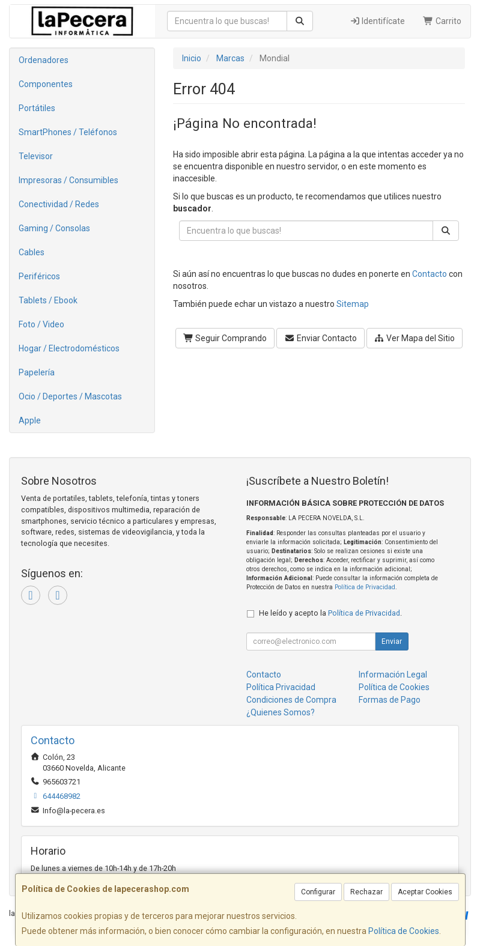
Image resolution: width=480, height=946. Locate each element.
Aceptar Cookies (425, 892)
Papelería (37, 372)
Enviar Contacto (320, 338)
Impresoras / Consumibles (68, 180)
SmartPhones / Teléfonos (68, 132)
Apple (30, 420)
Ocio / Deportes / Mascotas (70, 396)
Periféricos (39, 276)
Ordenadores (43, 60)
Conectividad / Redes (59, 204)
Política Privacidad (280, 687)
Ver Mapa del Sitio (414, 338)
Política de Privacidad (365, 587)
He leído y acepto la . (330, 612)
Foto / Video (41, 324)
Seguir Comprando (225, 338)
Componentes (46, 84)
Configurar (318, 892)
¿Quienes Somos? (280, 712)
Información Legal (393, 674)
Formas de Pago (390, 700)
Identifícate (378, 21)
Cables (31, 252)
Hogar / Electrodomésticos (69, 348)
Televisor (36, 156)
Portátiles (37, 108)
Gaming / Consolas (54, 228)
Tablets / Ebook (48, 300)
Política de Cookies (403, 931)
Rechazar (366, 892)
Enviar (391, 641)
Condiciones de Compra (291, 700)
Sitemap (352, 304)
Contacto (429, 274)
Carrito (442, 21)
